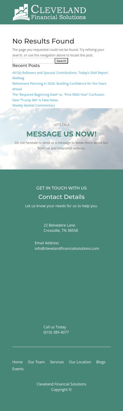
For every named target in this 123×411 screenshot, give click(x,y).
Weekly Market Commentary (33, 105)
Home (17, 362)
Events (18, 369)
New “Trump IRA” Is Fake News (35, 100)
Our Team (36, 362)
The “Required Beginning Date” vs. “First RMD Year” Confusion (58, 94)
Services (57, 362)
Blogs (100, 362)
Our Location (80, 362)
